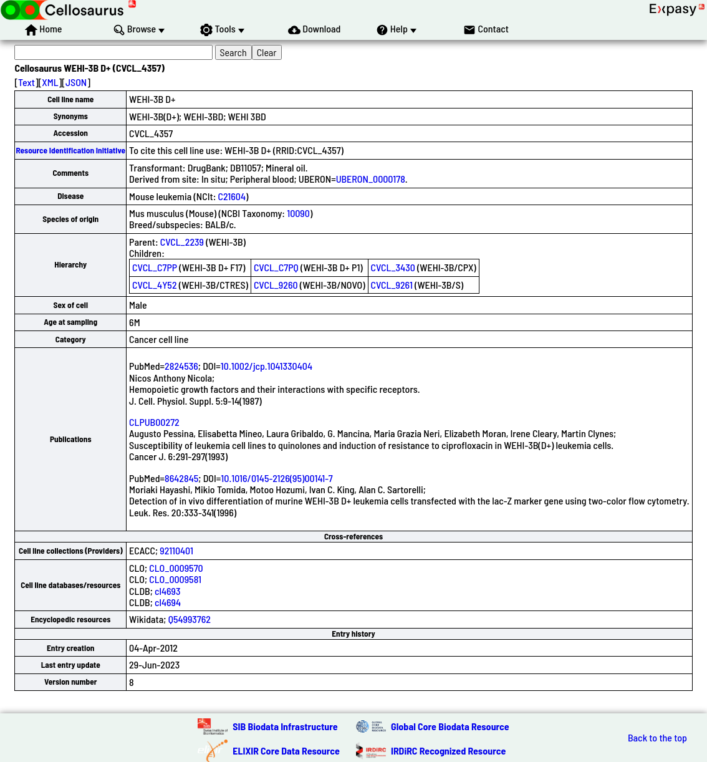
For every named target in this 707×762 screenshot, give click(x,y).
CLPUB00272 (154, 422)
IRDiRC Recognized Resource (448, 750)
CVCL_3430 (393, 267)
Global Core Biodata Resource (450, 726)
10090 (298, 213)
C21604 (232, 196)
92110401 (176, 550)
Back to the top (657, 737)
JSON (76, 82)
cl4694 (168, 602)
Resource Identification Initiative (70, 150)
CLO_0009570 (176, 568)
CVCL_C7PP (154, 267)
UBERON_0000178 (370, 179)
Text (26, 82)
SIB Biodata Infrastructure (285, 726)
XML (50, 82)
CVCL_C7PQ (276, 267)
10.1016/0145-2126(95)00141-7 (276, 478)
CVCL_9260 (276, 285)
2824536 (181, 366)
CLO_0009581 (175, 579)
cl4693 (168, 591)
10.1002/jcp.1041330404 (266, 366)
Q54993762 (189, 619)
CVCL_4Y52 (154, 285)
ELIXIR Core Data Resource (286, 750)
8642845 (181, 478)
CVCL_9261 (392, 285)
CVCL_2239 (182, 242)
